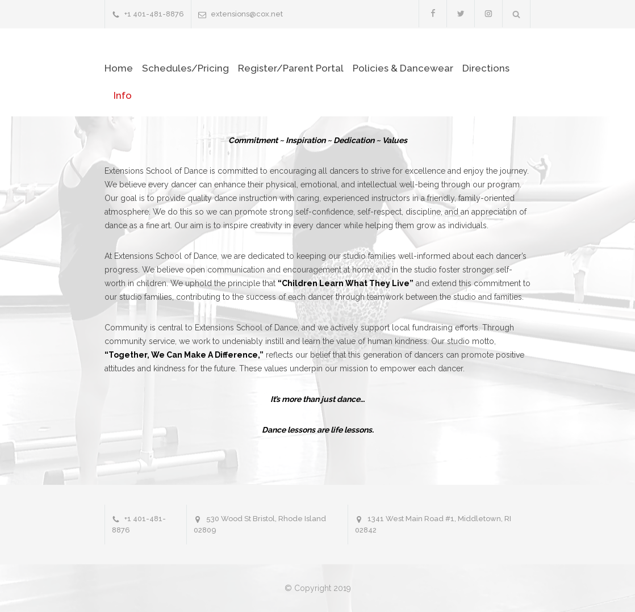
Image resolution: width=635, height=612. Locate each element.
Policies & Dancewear (403, 68)
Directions (485, 68)
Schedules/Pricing (185, 68)
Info (123, 95)
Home (119, 68)
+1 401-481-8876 (154, 14)
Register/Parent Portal (291, 68)
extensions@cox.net (247, 14)
